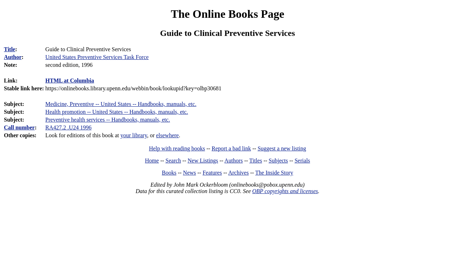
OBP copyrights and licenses (285, 191)
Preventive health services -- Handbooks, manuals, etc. (108, 120)
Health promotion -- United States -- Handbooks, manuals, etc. (117, 112)
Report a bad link (231, 148)
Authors (233, 161)
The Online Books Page (227, 13)
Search (173, 161)
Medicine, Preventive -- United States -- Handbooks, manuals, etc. (121, 104)
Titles (255, 161)
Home (152, 161)
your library (134, 135)
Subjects (278, 161)
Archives (238, 173)
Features (212, 173)
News (189, 173)
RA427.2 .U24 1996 (69, 127)
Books (169, 173)
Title (9, 49)
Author (13, 57)
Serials (302, 161)
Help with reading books (177, 148)
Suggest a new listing (282, 148)
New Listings (203, 161)
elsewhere (167, 135)
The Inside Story (274, 173)
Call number (19, 127)
